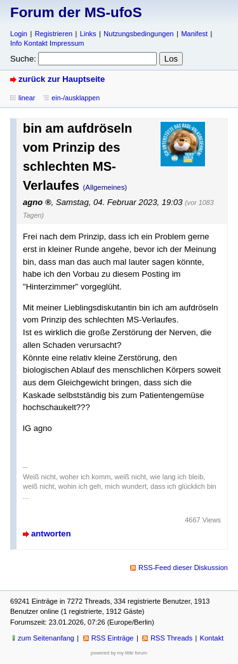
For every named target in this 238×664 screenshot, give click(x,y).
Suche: (23, 58)
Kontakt (211, 638)
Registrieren (53, 33)
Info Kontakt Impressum (47, 43)
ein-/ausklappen (75, 98)
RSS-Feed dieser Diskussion (183, 567)
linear (26, 98)
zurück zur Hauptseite (61, 79)
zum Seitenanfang (46, 638)
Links (88, 33)
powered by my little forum (119, 653)
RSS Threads (171, 638)
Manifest (194, 33)
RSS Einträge (112, 638)
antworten (51, 533)
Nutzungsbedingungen (138, 33)
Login (18, 33)
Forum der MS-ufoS (76, 12)
